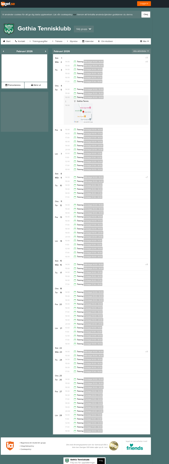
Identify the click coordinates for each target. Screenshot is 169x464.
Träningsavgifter (39, 41)
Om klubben (106, 41)
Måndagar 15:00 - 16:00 (93, 65)
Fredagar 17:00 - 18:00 (93, 137)
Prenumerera (12, 85)
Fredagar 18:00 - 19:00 (93, 141)
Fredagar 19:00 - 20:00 (93, 145)
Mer (144, 41)
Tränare (57, 41)
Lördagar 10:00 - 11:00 (93, 153)
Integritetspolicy (26, 446)
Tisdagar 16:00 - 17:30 (93, 77)
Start (6, 41)
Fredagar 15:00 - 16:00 (93, 129)
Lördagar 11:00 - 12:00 (93, 157)
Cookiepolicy (25, 449)
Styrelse (72, 41)
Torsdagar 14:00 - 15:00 (93, 89)
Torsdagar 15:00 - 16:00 (93, 93)
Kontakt (20, 41)
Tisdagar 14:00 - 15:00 (93, 69)
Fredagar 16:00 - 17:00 (93, 133)
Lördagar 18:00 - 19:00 (93, 169)
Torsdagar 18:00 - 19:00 (93, 97)
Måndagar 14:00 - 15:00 (93, 61)
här (74, 14)
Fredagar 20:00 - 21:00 (93, 149)
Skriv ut (36, 85)
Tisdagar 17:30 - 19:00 (93, 81)
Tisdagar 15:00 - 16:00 (93, 73)
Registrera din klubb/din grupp (32, 443)
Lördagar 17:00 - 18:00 (93, 165)
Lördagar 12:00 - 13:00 (93, 161)
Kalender (88, 41)
